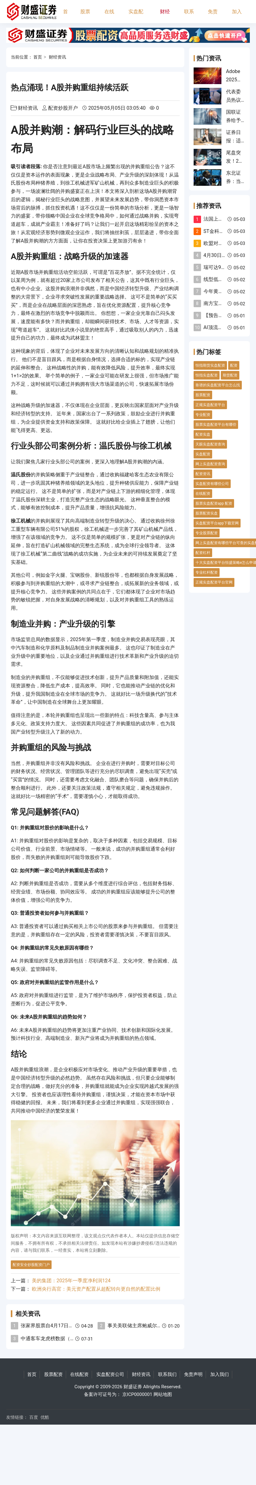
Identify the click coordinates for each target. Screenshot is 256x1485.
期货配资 (230, 375)
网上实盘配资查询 (210, 464)
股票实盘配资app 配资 (213, 503)
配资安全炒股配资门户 (31, 1265)
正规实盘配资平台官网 (214, 582)
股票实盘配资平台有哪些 (215, 424)
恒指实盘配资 (206, 375)
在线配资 (109, 16)
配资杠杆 (202, 553)
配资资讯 (202, 474)
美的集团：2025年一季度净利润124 (71, 1281)
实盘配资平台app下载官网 (217, 523)
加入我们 (237, 16)
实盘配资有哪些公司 (212, 484)
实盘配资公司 (135, 16)
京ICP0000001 (137, 1394)
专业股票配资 (206, 533)
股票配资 (85, 16)
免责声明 (213, 16)
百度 (33, 1417)
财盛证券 (133, 1386)
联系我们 (189, 16)
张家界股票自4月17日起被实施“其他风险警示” (71, 1325)
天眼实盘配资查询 (210, 444)
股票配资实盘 (206, 513)
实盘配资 (202, 454)
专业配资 (202, 415)
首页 (65, 16)
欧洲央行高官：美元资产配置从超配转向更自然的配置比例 (96, 1289)
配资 (233, 365)
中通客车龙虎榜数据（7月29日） (57, 1338)
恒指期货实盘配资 (210, 365)
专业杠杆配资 (206, 572)
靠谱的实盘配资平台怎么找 (217, 385)
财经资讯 (165, 16)
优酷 (44, 1417)
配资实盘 (202, 434)
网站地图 (162, 1394)
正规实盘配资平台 (210, 405)
